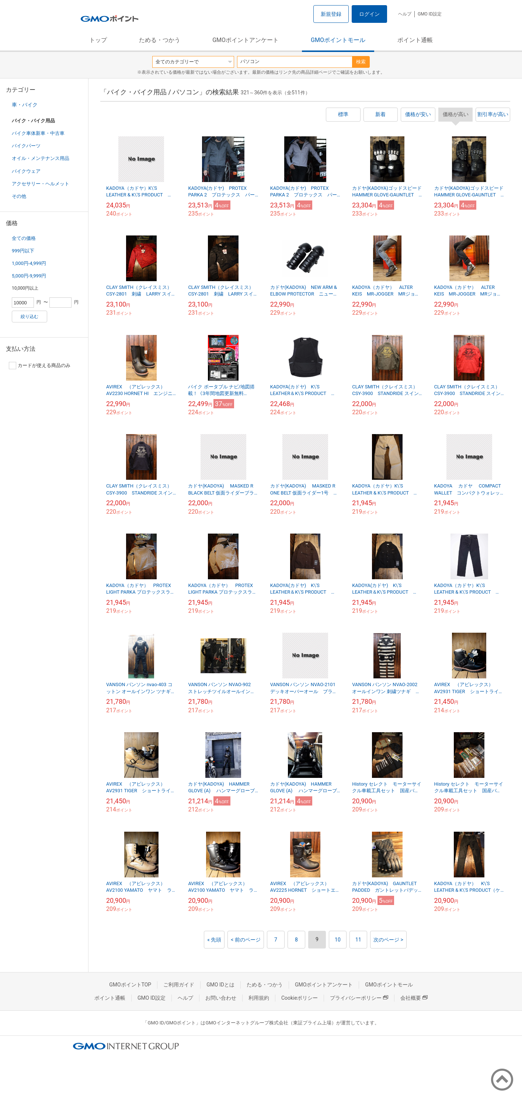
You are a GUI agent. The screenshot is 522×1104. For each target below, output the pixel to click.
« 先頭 (214, 940)
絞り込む (29, 316)
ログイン (369, 14)
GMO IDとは (220, 985)
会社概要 (414, 998)
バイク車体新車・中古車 (38, 133)
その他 (19, 196)
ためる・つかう (159, 39)
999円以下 (23, 251)
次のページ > (388, 940)
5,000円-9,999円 (29, 276)
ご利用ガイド (178, 985)
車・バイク (25, 105)
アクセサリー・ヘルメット (40, 183)
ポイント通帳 (415, 39)
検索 (361, 61)
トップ (98, 39)
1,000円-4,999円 (29, 263)
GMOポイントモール (338, 39)
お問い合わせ (220, 998)
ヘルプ (404, 14)
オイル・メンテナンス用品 (40, 158)
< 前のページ (246, 940)
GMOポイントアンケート (245, 39)
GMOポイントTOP (130, 985)
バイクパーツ (26, 146)
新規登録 (331, 14)
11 (358, 940)
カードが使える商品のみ (39, 365)
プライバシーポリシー (359, 998)
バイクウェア (26, 171)
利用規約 (258, 998)
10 (338, 940)
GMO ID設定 (430, 14)
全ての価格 (24, 238)
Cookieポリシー (299, 998)
